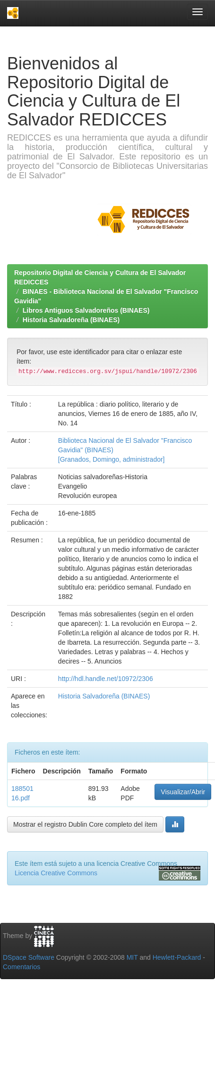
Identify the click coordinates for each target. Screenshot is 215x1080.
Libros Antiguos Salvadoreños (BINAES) (86, 310)
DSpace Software (28, 957)
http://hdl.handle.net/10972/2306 (105, 678)
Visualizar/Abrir (183, 792)
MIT (132, 957)
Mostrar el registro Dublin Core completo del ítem (85, 824)
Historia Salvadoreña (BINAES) (71, 320)
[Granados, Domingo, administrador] (111, 459)
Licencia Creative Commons (56, 873)
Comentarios (21, 967)
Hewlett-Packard (177, 957)
